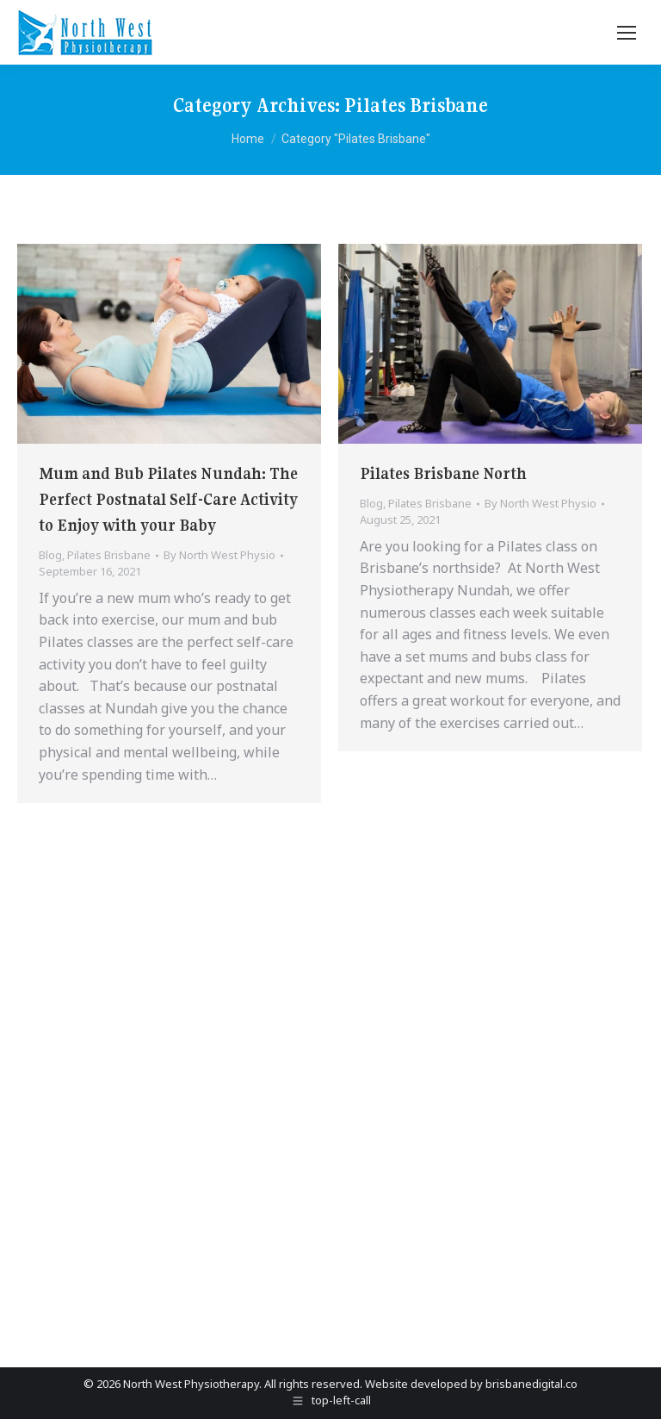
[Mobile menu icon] (626, 33)
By (219, 555)
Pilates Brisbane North (443, 473)
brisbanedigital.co (531, 1383)
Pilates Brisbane (109, 555)
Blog (50, 555)
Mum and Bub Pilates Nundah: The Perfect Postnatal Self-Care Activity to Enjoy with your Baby (168, 499)
